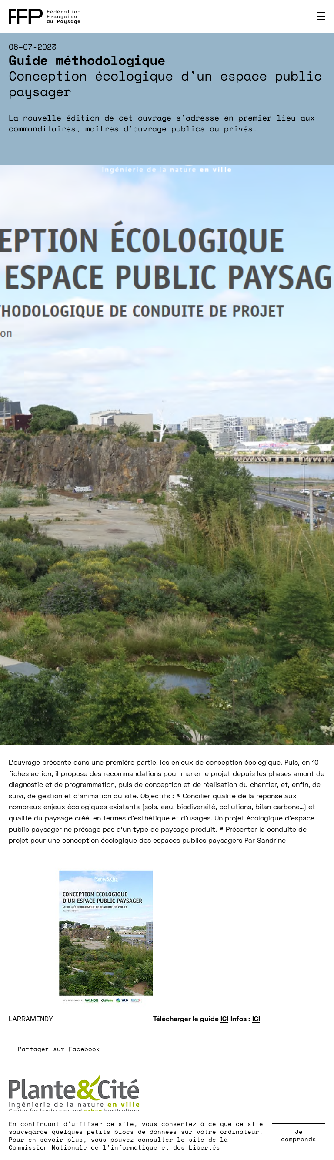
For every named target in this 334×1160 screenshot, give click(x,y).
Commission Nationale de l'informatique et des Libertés (114, 1147)
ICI (224, 1019)
